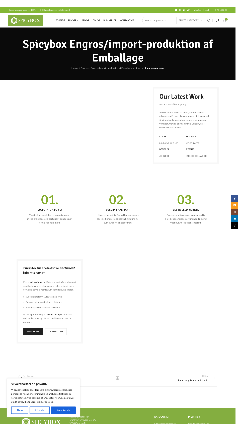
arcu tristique (54, 314)
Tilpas (20, 410)
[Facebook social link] (172, 10)
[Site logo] (25, 20)
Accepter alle (63, 410)
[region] (43, 397)
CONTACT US (56, 331)
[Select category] (190, 20)
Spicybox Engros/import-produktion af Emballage (106, 68)
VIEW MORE (33, 331)
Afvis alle (39, 410)
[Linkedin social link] (184, 10)
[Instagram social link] (180, 10)
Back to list (118, 378)
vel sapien (35, 282)
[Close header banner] (231, 3)
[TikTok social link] (188, 10)
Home (74, 68)
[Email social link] (176, 10)
